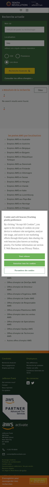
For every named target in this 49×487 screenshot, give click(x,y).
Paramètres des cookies (24, 270)
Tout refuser (24, 256)
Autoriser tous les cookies (24, 263)
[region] (24, 243)
